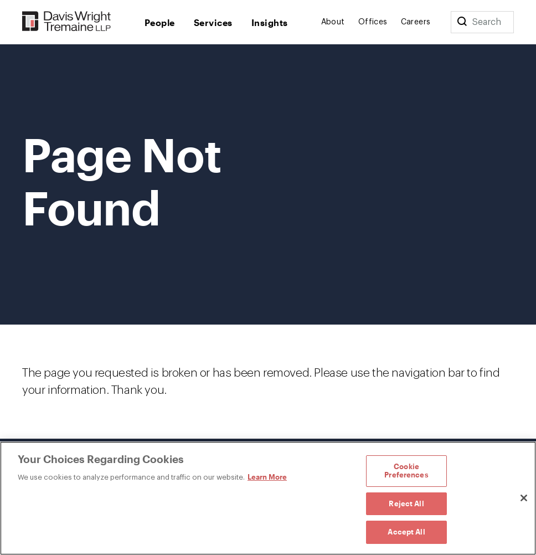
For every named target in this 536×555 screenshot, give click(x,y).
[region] (268, 498)
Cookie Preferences (406, 471)
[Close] (524, 498)
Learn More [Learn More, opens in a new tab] (267, 476)
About (333, 22)
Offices (373, 22)
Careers (416, 22)
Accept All (406, 531)
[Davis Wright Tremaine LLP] (66, 22)
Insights (269, 22)
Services (213, 22)
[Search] (462, 22)
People (160, 22)
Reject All (406, 503)
